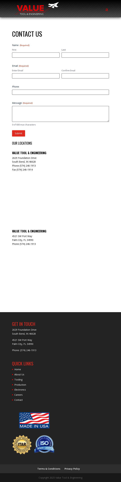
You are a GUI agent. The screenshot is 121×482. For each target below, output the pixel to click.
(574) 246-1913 (28, 350)
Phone (15, 86)
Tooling (18, 379)
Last (64, 49)
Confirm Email (68, 70)
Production (20, 384)
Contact (18, 399)
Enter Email (17, 70)
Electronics (20, 389)
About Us (19, 374)
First (14, 49)
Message (22, 102)
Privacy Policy (72, 468)
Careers (18, 394)
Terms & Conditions (48, 468)
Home (17, 369)
